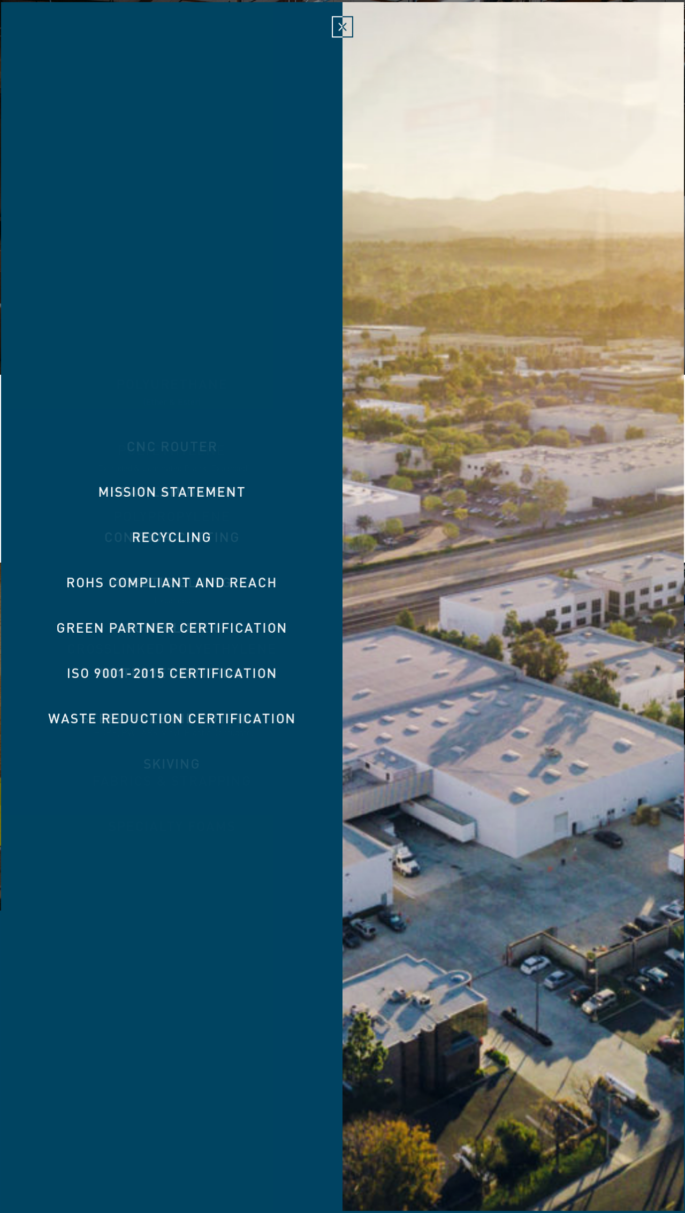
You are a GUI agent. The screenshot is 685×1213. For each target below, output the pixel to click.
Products (137, 39)
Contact (636, 39)
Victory (342, 48)
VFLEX (455, 1037)
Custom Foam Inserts (198, 1037)
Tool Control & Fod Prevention (345, 1037)
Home (40, 39)
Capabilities (478, 39)
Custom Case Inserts (540, 1037)
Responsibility (562, 39)
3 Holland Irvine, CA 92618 (304, 1152)
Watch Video (343, 320)
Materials (202, 39)
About (82, 39)
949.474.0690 (413, 1152)
